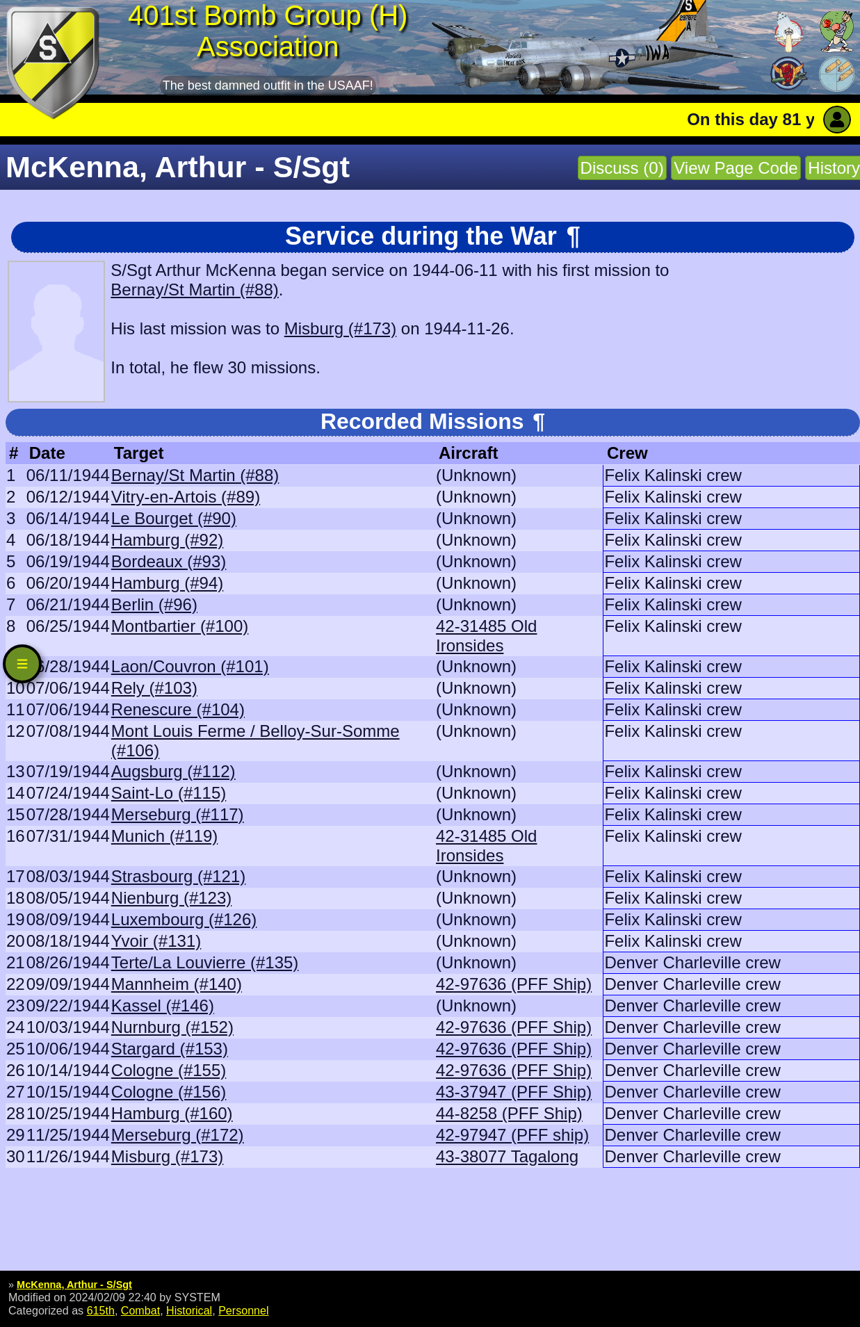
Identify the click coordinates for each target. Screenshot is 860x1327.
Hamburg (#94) (167, 582)
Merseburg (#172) (177, 1134)
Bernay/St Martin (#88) (194, 289)
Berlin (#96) (154, 604)
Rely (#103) (154, 687)
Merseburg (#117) (177, 814)
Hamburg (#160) (172, 1113)
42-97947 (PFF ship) (512, 1134)
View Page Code (735, 167)
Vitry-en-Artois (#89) (185, 496)
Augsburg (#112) (173, 771)
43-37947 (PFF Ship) (514, 1091)
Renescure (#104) (178, 709)
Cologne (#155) (168, 1070)
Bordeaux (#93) (168, 561)
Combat (140, 1310)
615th (101, 1310)
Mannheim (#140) (176, 984)
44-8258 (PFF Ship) (509, 1113)
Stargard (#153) (169, 1048)
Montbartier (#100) (179, 626)
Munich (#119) (164, 836)
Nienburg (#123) (171, 897)
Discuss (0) (622, 167)
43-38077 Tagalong (507, 1156)
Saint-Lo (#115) (168, 792)
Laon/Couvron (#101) (190, 666)
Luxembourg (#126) (184, 919)
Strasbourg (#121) (178, 876)
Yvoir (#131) (156, 940)
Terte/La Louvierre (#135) (204, 962)
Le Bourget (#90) (173, 518)
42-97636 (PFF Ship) (514, 984)
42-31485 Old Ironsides (486, 636)
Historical (189, 1310)
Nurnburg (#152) (172, 1027)
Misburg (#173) (340, 328)
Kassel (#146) (162, 1005)
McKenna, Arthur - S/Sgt (74, 1284)
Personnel (243, 1310)
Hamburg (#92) (167, 539)
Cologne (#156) (168, 1091)
